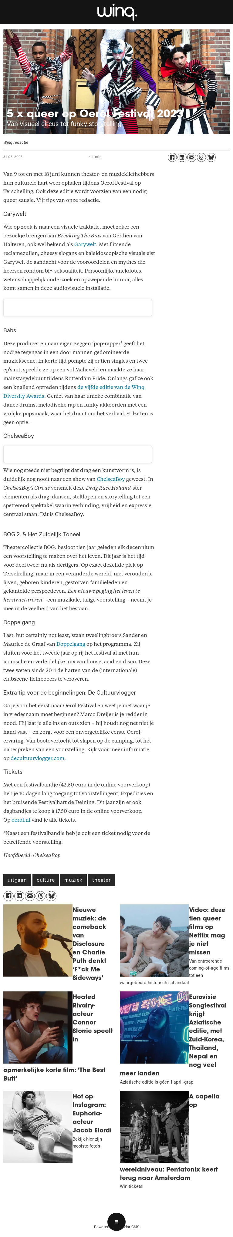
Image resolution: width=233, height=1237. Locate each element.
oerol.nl (21, 820)
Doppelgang (70, 644)
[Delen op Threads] (201, 157)
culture (46, 881)
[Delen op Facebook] (172, 157)
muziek (73, 881)
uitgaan (17, 881)
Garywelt (85, 244)
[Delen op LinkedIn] (182, 157)
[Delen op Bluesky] (211, 157)
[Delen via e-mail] (191, 157)
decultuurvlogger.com (37, 758)
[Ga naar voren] (116, 12)
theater (101, 881)
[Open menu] (116, 1222)
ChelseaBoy (111, 479)
